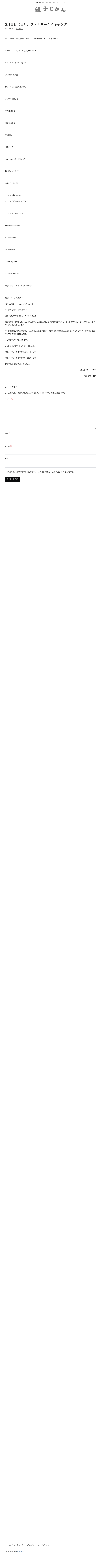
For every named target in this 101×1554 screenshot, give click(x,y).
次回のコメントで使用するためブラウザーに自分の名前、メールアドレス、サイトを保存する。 (40, 472)
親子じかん (19, 29)
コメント (9, 399)
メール (8, 446)
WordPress (20, 1551)
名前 (7, 433)
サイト (7, 459)
